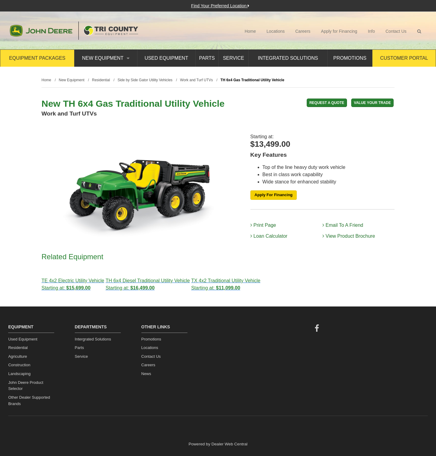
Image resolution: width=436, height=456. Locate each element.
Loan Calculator (269, 236)
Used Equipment (166, 58)
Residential (18, 347)
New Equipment (106, 58)
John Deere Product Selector (25, 385)
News (146, 373)
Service (233, 58)
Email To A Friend (342, 225)
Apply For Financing (274, 195)
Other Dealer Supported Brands (29, 400)
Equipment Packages (37, 58)
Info (371, 31)
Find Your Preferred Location (220, 5)
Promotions (349, 58)
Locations (275, 31)
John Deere (41, 31)
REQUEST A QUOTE (326, 103)
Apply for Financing (339, 31)
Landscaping (19, 373)
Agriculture (17, 356)
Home (250, 31)
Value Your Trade (372, 103)
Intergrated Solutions (93, 339)
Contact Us (395, 31)
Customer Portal (404, 58)
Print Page (263, 225)
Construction (19, 365)
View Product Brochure (348, 236)
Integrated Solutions (288, 58)
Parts (207, 58)
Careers (302, 31)
